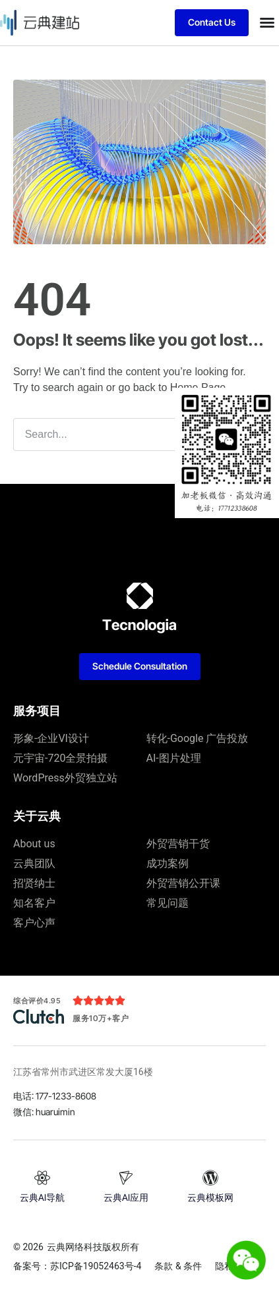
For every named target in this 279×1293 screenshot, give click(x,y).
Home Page (198, 387)
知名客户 (34, 903)
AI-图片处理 (173, 758)
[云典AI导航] (42, 1178)
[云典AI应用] (126, 1178)
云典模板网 (210, 1197)
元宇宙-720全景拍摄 (60, 758)
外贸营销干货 (178, 843)
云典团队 (34, 863)
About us (34, 843)
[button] (267, 22)
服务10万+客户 (101, 1018)
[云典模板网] (210, 1178)
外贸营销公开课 (183, 883)
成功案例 (167, 863)
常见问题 (167, 903)
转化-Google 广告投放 (197, 738)
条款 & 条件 (178, 1266)
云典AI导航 (42, 1197)
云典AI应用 (126, 1197)
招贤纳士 (34, 883)
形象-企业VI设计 (51, 738)
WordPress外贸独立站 (65, 778)
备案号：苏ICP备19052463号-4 (77, 1266)
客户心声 (34, 922)
